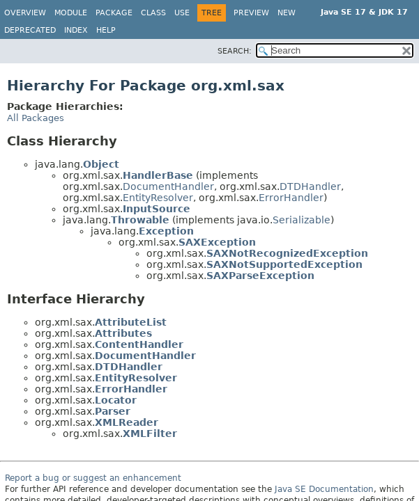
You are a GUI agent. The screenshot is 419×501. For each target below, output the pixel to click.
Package (114, 12)
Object (101, 164)
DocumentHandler (168, 186)
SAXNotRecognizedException (287, 253)
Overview (25, 12)
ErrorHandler (291, 197)
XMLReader (126, 422)
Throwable (140, 219)
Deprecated (30, 30)
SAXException (217, 242)
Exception (166, 231)
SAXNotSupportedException (284, 264)
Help (106, 30)
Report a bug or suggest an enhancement (93, 478)
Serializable (301, 219)
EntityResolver (158, 197)
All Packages (35, 118)
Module (70, 12)
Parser (112, 411)
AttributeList (131, 322)
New (286, 12)
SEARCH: (235, 51)
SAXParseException (260, 275)
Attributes (123, 333)
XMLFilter (150, 433)
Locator (116, 400)
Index (76, 30)
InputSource (156, 208)
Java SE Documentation (324, 489)
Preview (251, 12)
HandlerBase (158, 175)
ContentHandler (139, 344)
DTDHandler (310, 186)
